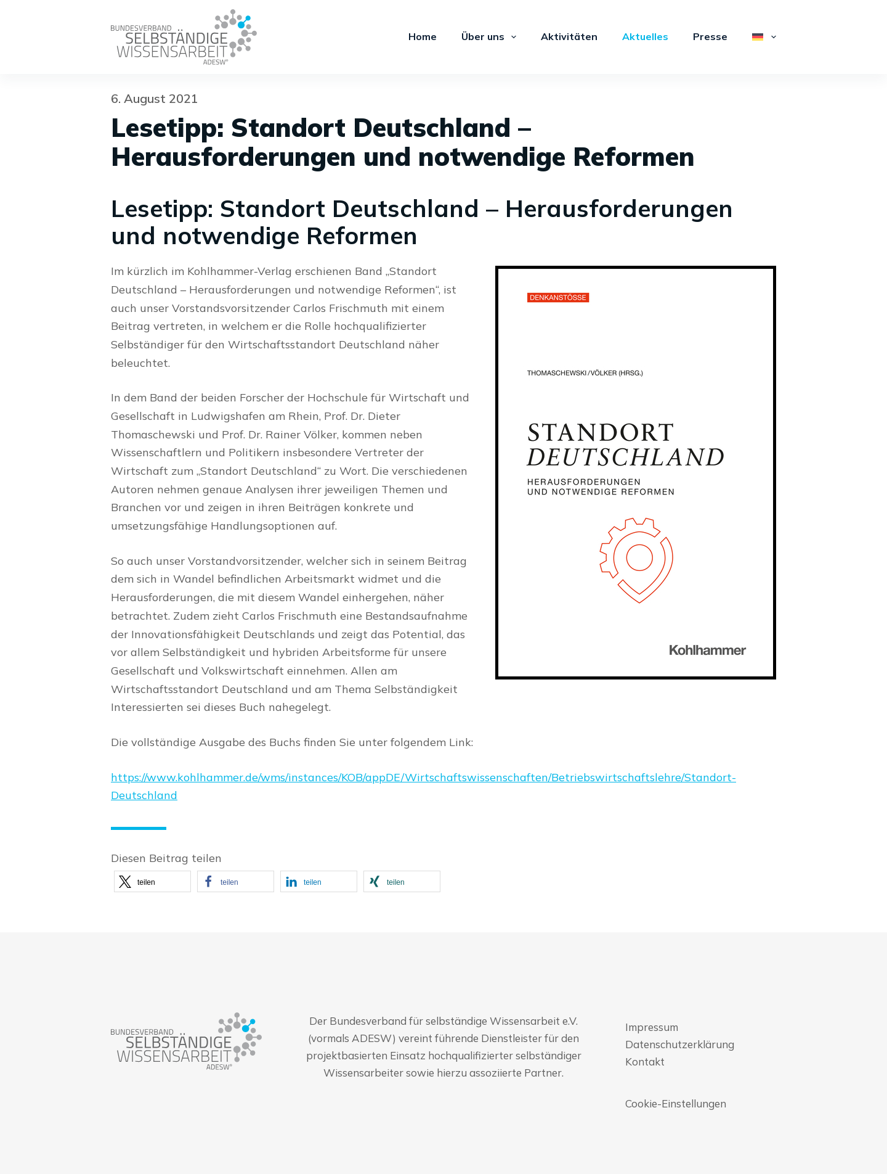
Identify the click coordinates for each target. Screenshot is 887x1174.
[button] (152, 881)
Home (422, 36)
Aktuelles (645, 36)
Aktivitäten (569, 36)
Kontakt (645, 1061)
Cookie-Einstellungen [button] (675, 1103)
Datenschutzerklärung (679, 1044)
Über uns (491, 37)
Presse (710, 36)
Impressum (651, 1026)
